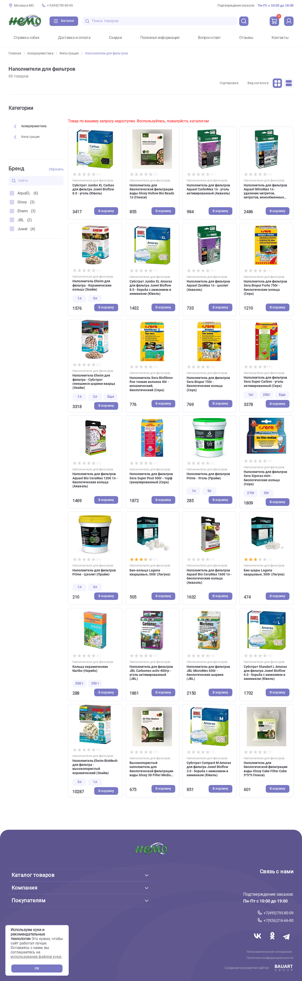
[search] (244, 21)
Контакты (280, 38)
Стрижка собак (27, 38)
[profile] (289, 21)
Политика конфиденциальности (270, 958)
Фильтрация (71, 53)
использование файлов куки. (36, 956)
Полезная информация (160, 38)
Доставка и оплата (74, 38)
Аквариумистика (42, 53)
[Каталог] (64, 21)
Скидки (115, 38)
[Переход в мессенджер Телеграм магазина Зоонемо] (287, 941)
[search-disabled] (87, 21)
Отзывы (246, 38)
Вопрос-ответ (209, 38)
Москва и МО (24, 6)
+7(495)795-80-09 (60, 6)
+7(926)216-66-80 (279, 920)
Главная (16, 53)
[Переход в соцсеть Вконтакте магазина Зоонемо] (258, 941)
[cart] (274, 21)
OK (37, 968)
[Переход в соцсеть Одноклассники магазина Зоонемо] (272, 941)
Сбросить (56, 169)
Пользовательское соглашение (269, 951)
